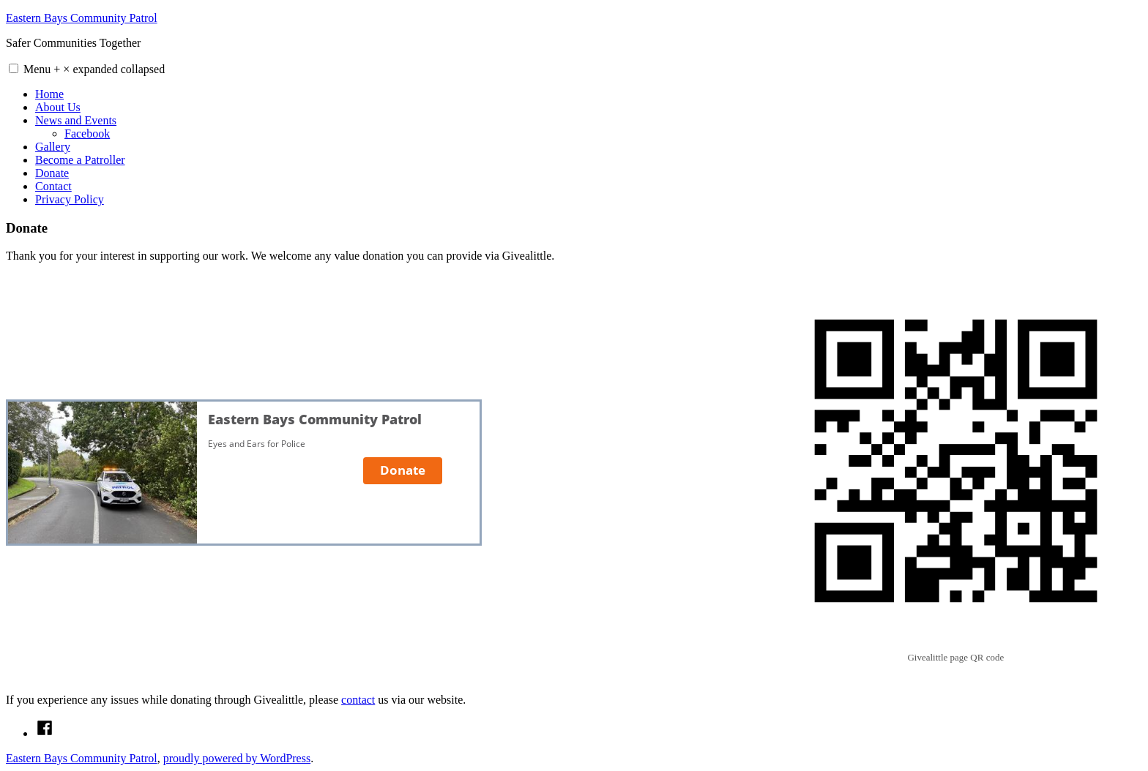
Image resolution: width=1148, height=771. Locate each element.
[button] (13, 68)
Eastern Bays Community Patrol (81, 18)
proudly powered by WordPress (237, 758)
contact (358, 699)
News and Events (75, 120)
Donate (52, 173)
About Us (58, 107)
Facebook (87, 133)
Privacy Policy (69, 199)
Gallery (52, 146)
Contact (53, 186)
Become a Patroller (80, 160)
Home (49, 94)
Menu (94, 69)
